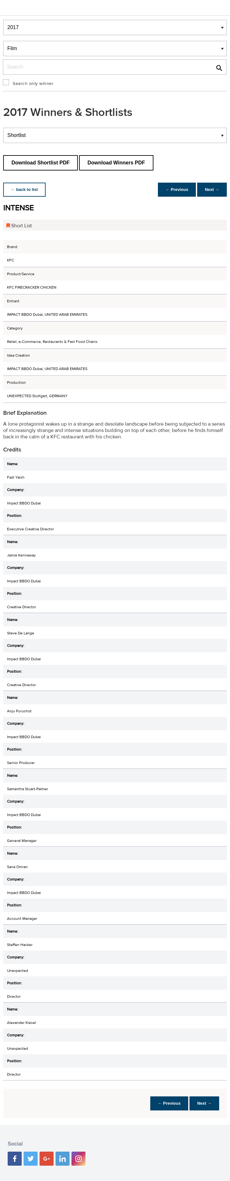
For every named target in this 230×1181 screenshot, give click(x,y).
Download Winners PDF (116, 162)
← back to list (24, 189)
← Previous (177, 189)
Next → (212, 189)
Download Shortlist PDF (40, 162)
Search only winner (33, 84)
